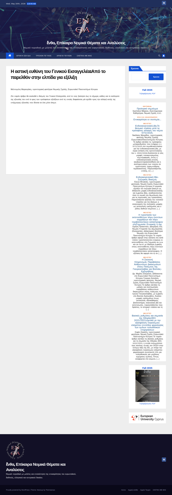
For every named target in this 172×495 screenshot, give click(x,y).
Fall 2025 (147, 90)
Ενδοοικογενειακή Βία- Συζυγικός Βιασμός (147, 178)
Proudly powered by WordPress (18, 490)
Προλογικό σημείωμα (147, 108)
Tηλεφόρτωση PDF (147, 93)
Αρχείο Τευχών (64, 56)
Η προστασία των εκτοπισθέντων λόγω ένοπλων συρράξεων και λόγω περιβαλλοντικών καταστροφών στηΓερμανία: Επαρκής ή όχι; (147, 220)
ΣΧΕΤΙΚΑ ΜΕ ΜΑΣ (84, 56)
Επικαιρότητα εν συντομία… (147, 119)
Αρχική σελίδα (23, 56)
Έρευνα (135, 68)
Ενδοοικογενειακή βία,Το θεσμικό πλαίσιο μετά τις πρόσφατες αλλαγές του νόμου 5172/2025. (147, 129)
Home (123, 490)
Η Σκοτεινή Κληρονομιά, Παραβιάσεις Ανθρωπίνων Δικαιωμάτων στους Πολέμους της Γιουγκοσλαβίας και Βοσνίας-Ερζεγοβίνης (147, 265)
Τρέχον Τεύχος (43, 56)
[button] (159, 56)
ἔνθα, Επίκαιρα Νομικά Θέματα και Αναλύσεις (86, 42)
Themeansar (50, 490)
